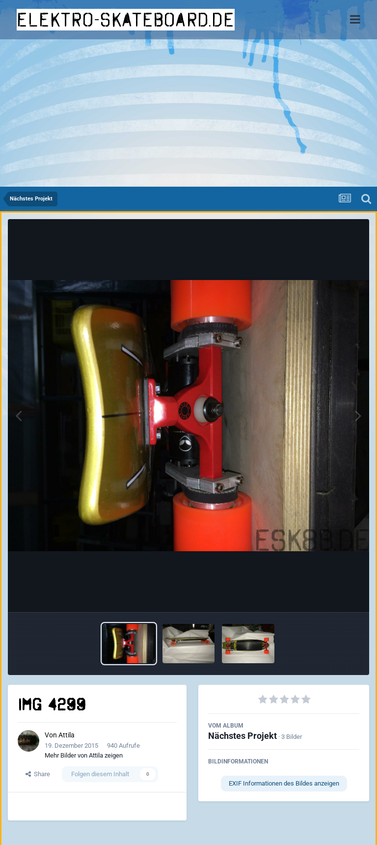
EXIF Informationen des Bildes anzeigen (284, 783)
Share (38, 774)
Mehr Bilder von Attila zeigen (84, 755)
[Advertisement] (188, 113)
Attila (66, 735)
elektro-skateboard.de (126, 19)
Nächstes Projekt (242, 736)
